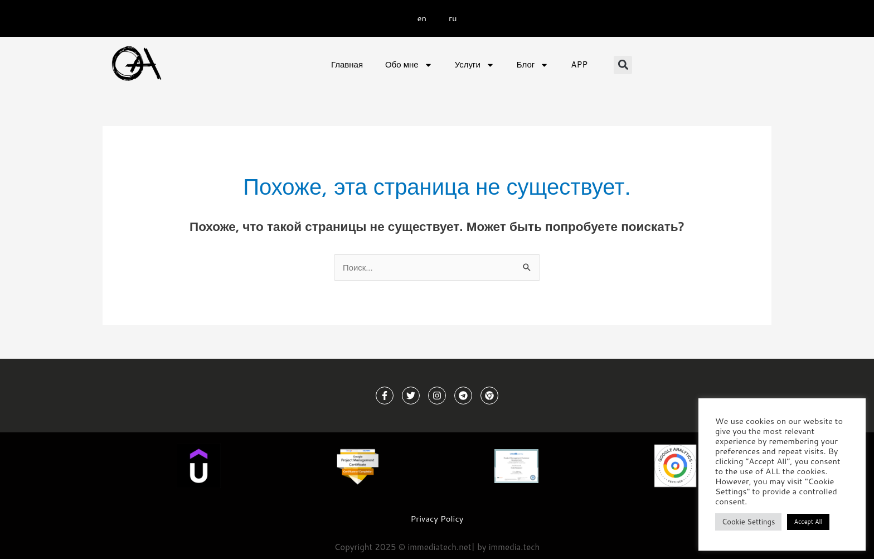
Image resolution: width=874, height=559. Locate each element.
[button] (623, 65)
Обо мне (409, 65)
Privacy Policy (437, 518)
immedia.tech (514, 546)
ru (453, 18)
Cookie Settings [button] (748, 522)
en (421, 18)
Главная (347, 64)
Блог (532, 65)
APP (579, 64)
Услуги (474, 65)
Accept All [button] (808, 521)
